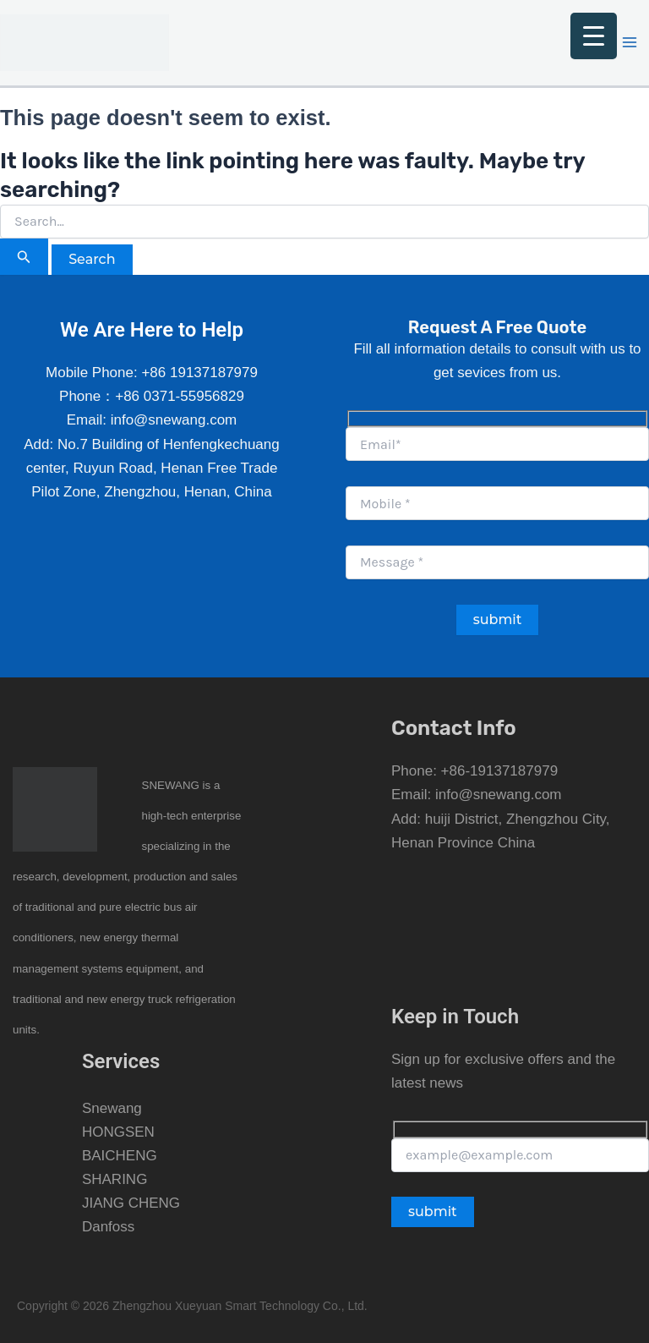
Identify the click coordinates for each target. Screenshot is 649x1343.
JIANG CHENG (131, 1203)
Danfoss (108, 1227)
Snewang (112, 1108)
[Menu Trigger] (593, 36)
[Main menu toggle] (630, 43)
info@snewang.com (498, 795)
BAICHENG (119, 1156)
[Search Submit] (24, 256)
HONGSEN (118, 1132)
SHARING (114, 1179)
